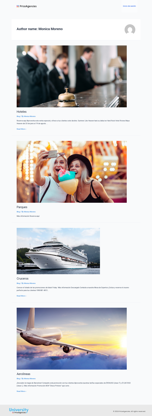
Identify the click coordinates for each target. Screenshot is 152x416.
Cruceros (22, 277)
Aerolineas (23, 372)
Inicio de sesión (129, 5)
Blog (18, 115)
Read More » (21, 128)
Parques (22, 205)
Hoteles (21, 110)
